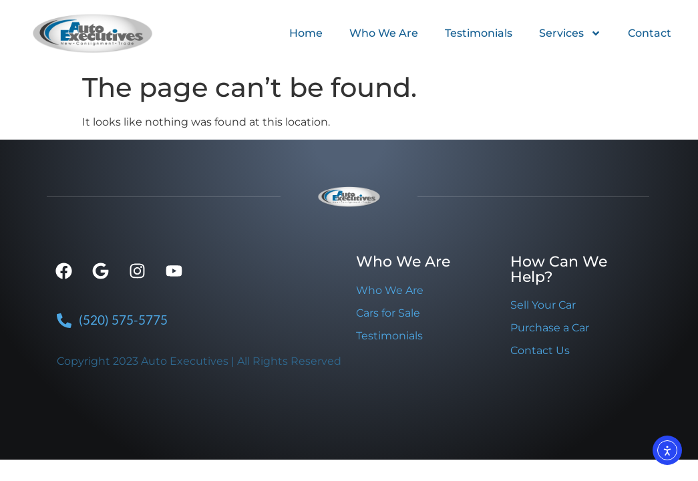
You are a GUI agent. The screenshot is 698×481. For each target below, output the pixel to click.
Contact (649, 33)
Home (306, 33)
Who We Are (383, 33)
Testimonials (478, 33)
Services (570, 33)
